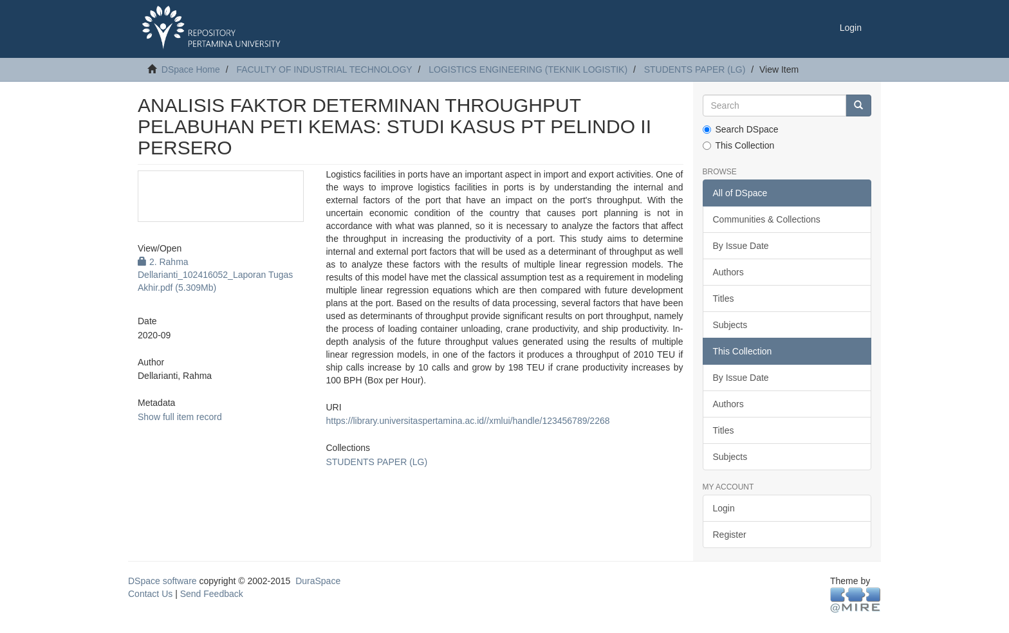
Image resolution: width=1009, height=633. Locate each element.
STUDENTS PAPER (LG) (695, 69)
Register (729, 534)
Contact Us (150, 594)
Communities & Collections (766, 219)
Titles (723, 298)
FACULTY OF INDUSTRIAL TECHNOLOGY (324, 69)
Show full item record (180, 417)
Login (724, 508)
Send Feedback (211, 594)
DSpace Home (191, 69)
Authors (728, 272)
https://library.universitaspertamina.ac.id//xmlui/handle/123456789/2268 (467, 421)
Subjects (730, 325)
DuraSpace (317, 581)
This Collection (739, 145)
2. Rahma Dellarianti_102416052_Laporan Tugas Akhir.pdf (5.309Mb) (215, 275)
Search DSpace (741, 129)
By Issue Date (741, 246)
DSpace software (162, 581)
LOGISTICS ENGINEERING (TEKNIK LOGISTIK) (528, 69)
